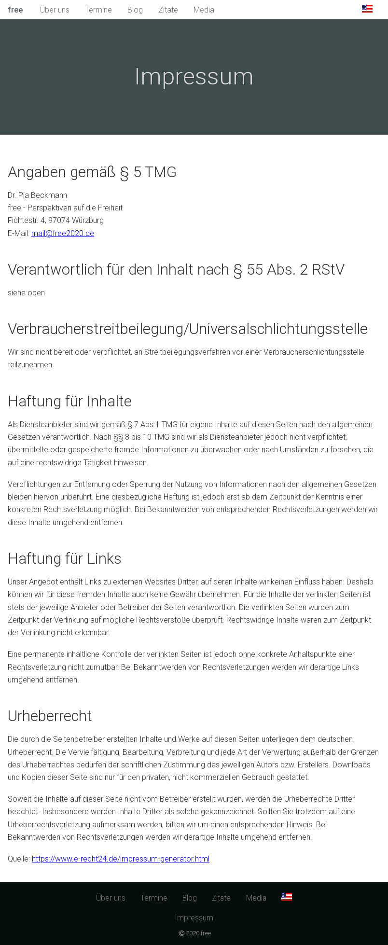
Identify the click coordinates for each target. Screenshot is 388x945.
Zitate (168, 9)
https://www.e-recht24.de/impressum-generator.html (120, 858)
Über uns (54, 9)
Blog (135, 9)
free (15, 9)
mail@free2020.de (62, 233)
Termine (98, 9)
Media (204, 9)
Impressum (194, 918)
